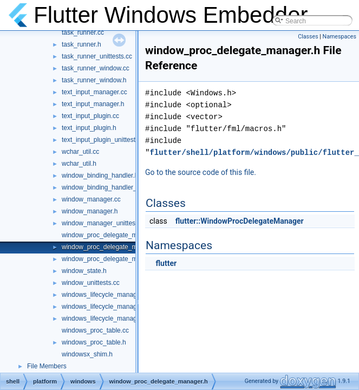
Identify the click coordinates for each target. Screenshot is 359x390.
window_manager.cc (91, 199)
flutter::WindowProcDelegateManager (239, 221)
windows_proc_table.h (94, 342)
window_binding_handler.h (100, 175)
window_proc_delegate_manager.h (112, 247)
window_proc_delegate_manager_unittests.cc (128, 259)
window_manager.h (90, 211)
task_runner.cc (83, 32)
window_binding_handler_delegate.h (114, 187)
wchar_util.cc (80, 151)
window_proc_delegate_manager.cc (113, 235)
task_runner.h (81, 44)
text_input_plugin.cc (90, 116)
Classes (308, 36)
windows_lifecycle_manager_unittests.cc (120, 318)
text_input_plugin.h (89, 128)
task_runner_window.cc (95, 68)
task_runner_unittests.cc (97, 56)
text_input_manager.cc (94, 92)
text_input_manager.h (93, 104)
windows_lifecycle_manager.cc (106, 294)
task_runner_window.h (94, 80)
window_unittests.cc (91, 283)
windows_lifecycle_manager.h (105, 306)
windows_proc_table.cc (95, 330)
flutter (166, 263)
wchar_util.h (79, 163)
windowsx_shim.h (87, 354)
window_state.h (84, 271)
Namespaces (339, 36)
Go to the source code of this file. (200, 172)
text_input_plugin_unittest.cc (102, 140)
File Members (47, 366)
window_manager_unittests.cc (105, 223)
